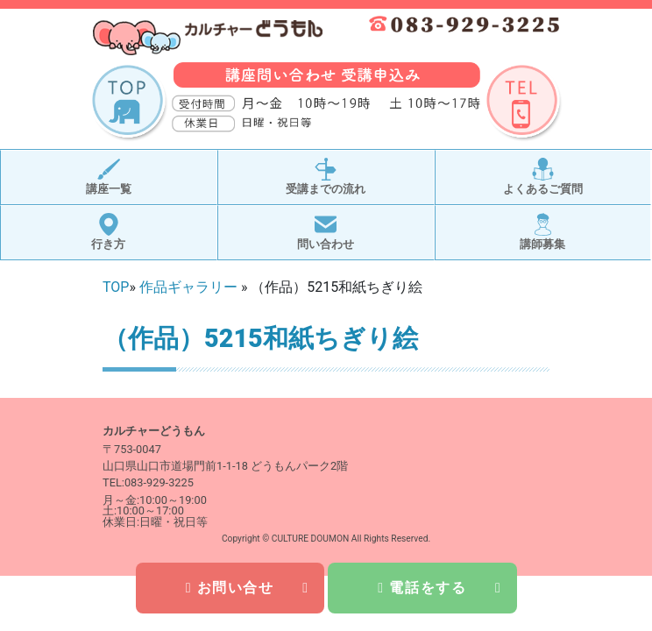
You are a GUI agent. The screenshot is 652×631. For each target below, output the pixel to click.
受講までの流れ (325, 176)
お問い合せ (247, 587)
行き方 (108, 232)
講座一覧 (108, 176)
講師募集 (542, 232)
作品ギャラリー (188, 287)
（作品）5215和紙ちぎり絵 (260, 338)
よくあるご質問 (543, 176)
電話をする (439, 587)
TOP (116, 287)
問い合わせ (325, 232)
